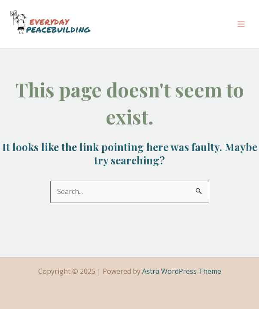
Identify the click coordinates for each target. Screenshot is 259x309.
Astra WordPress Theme (181, 271)
